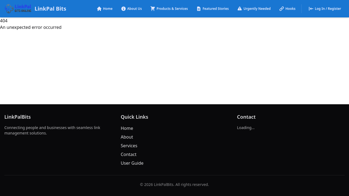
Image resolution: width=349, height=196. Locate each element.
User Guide (132, 163)
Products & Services (169, 8)
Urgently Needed (254, 8)
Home (105, 8)
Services (129, 146)
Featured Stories (212, 8)
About (127, 137)
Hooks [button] (287, 8)
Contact (129, 154)
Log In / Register (324, 8)
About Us (131, 8)
